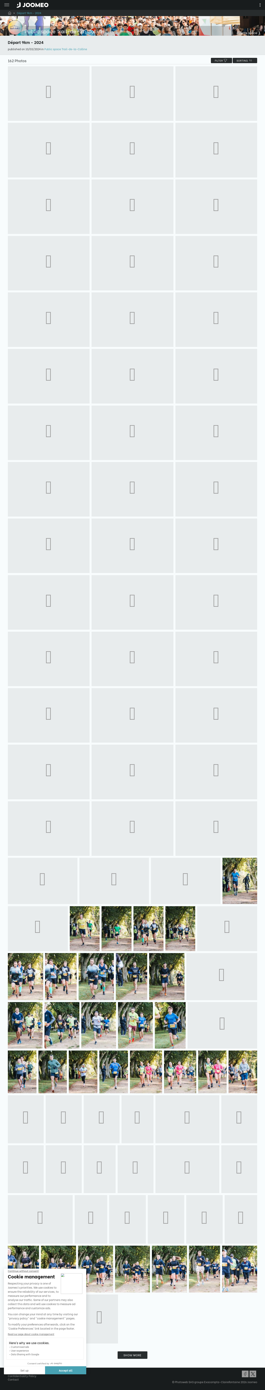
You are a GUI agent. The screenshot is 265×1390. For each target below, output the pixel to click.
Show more (132, 1355)
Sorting (245, 60)
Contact (13, 1379)
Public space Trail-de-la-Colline (65, 49)
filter (221, 60)
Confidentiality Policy (22, 1376)
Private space (247, 32)
